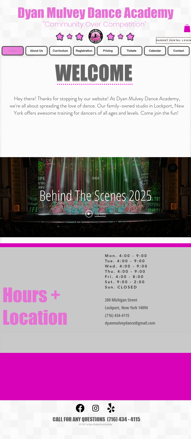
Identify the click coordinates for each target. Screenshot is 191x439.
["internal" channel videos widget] (95, 197)
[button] (187, 28)
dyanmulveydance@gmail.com (130, 323)
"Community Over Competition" (95, 24)
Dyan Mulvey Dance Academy (95, 12)
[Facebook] (80, 408)
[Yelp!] (111, 408)
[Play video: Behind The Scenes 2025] (95, 214)
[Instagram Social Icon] (95, 408)
